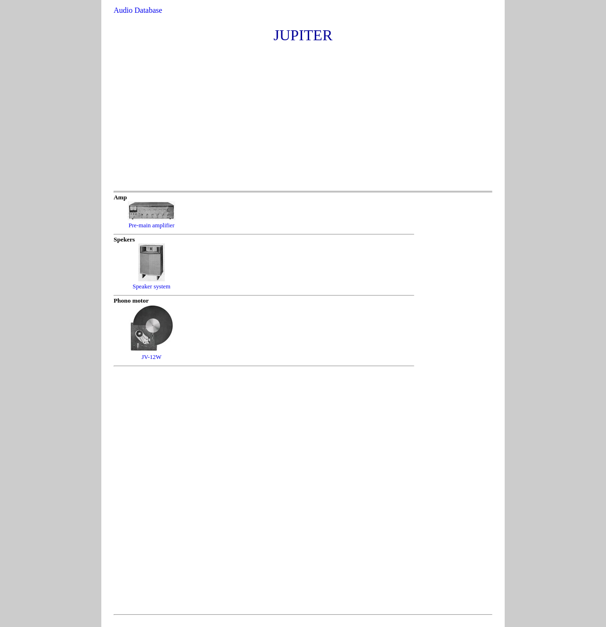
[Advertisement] (302, 120)
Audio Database (138, 10)
